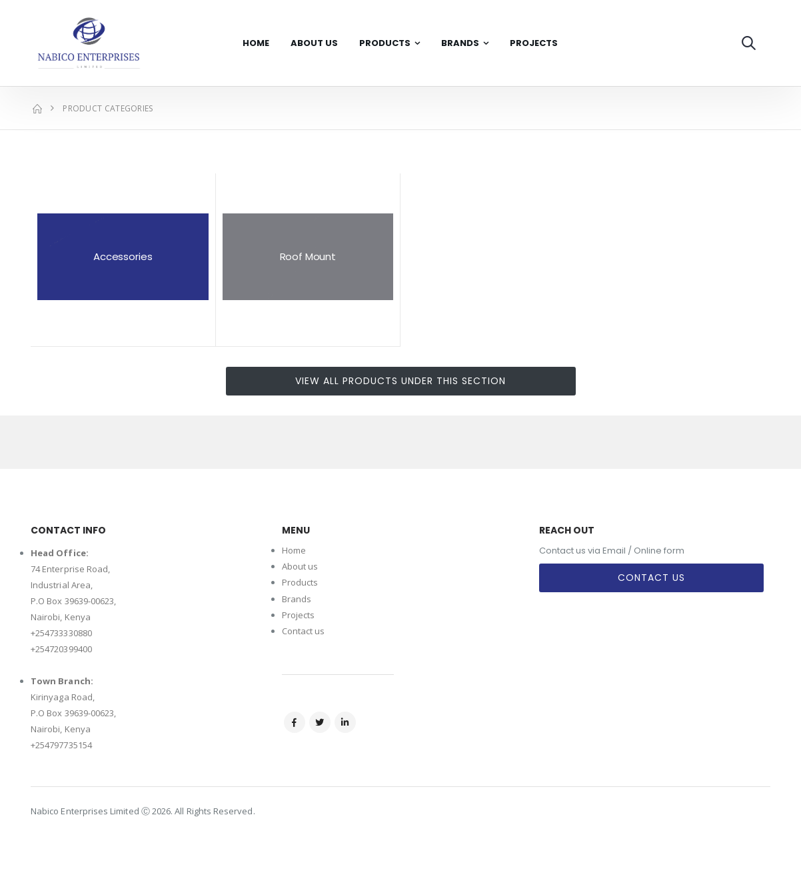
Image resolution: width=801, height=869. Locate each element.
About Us (314, 43)
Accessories (122, 256)
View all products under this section (400, 380)
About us (300, 566)
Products (384, 43)
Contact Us (651, 577)
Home (256, 43)
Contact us (303, 631)
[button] (748, 43)
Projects (534, 43)
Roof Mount (308, 256)
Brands (460, 43)
